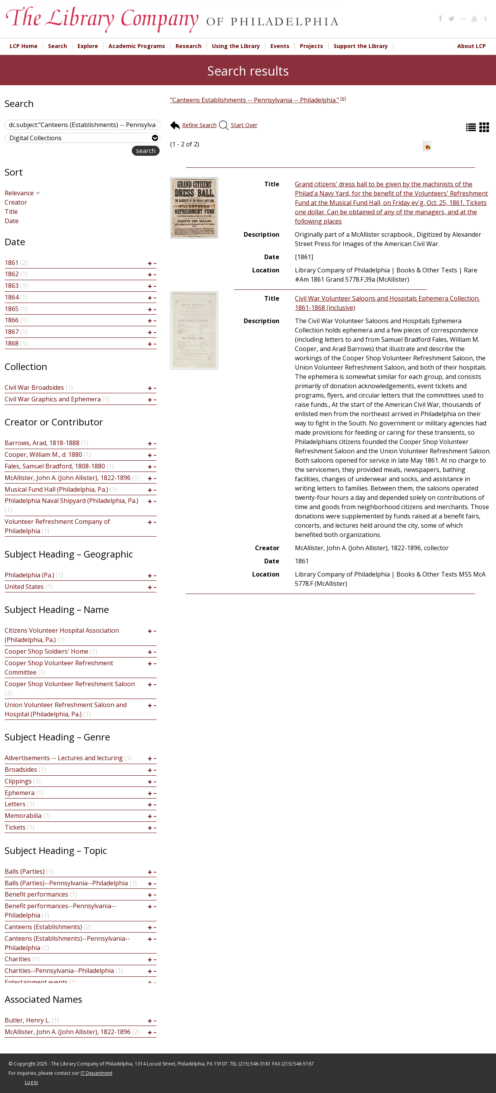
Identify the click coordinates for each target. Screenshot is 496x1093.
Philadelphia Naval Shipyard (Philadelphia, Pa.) (71, 500)
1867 (12, 331)
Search (57, 46)
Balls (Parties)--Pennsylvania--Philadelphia (66, 883)
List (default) (472, 127)
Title (11, 211)
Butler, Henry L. (27, 1020)
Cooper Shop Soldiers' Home (46, 651)
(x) (343, 98)
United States (24, 586)
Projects (311, 46)
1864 (12, 297)
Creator (16, 202)
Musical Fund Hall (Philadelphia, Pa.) (56, 489)
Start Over (244, 125)
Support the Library (361, 46)
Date (12, 221)
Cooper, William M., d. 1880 (43, 454)
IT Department (96, 1073)
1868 (12, 343)
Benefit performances (36, 894)
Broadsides (21, 769)
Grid (485, 127)
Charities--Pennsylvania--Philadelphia (59, 970)
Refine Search (199, 125)
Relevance (22, 193)
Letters (15, 804)
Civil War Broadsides (34, 387)
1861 (12, 262)
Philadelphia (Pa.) (29, 575)
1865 (12, 309)
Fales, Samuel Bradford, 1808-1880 (55, 466)
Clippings (18, 781)
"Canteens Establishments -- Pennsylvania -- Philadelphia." (254, 100)
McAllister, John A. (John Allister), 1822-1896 (68, 477)
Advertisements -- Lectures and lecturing (64, 758)
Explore (88, 46)
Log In (31, 1082)
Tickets (15, 827)
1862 (12, 274)
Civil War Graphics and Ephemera (53, 399)
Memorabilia (23, 815)
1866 (12, 320)
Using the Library (236, 46)
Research (189, 46)
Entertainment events (36, 982)
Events (279, 46)
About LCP (471, 46)
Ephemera (19, 792)
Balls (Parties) (25, 871)
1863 (12, 285)
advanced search (107, 151)
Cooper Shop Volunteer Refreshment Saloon (70, 684)
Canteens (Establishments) (43, 927)
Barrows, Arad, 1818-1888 (42, 443)
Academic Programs (136, 46)
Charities (18, 959)
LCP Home (24, 46)
